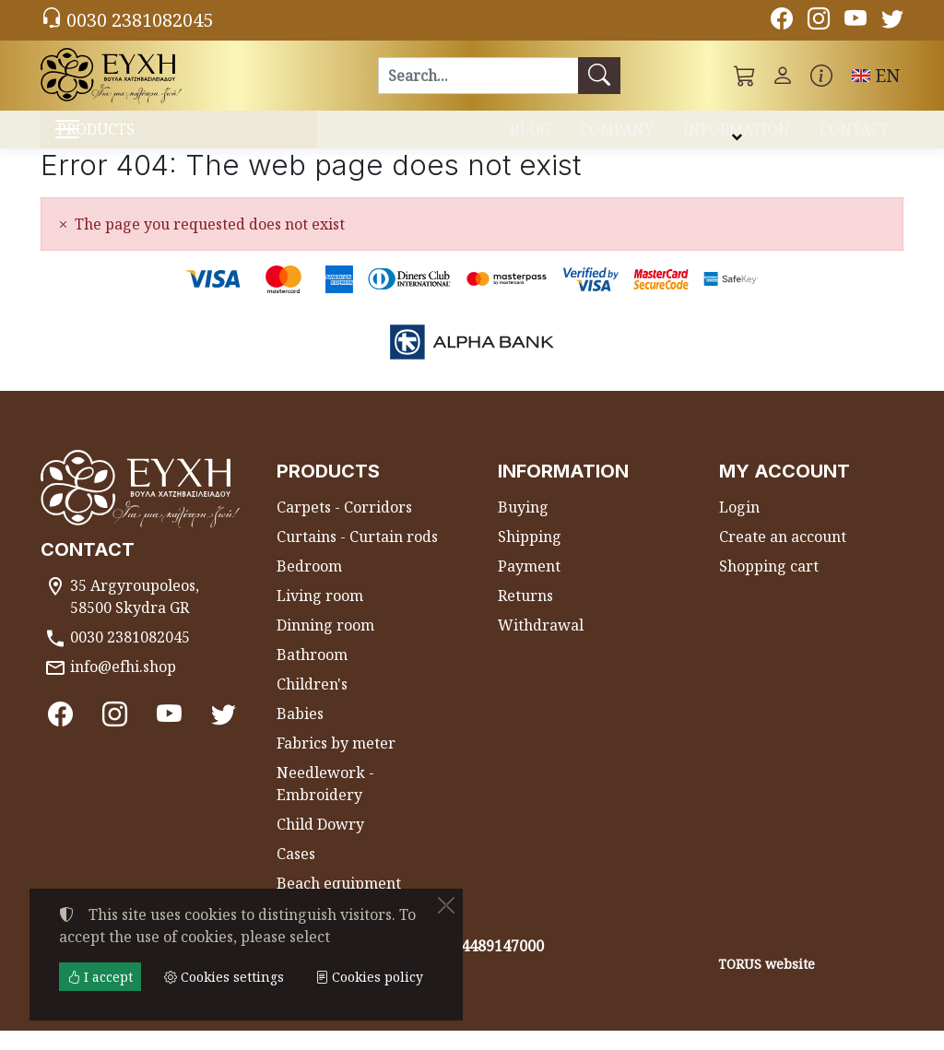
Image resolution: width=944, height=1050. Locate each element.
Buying (523, 526)
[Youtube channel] (855, 21)
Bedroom (309, 585)
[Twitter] (892, 21)
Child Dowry (320, 843)
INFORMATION (736, 136)
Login (739, 526)
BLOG (530, 136)
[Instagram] (819, 21)
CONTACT (854, 136)
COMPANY (617, 136)
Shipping (529, 556)
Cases (296, 873)
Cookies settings (106, 1024)
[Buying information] (821, 75)
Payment (529, 585)
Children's (312, 703)
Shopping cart (769, 585)
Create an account (782, 556)
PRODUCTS (140, 138)
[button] (744, 75)
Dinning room (325, 644)
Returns (525, 615)
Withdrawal (541, 644)
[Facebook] (782, 21)
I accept (100, 976)
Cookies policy (369, 976)
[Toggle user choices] (782, 75)
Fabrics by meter (336, 762)
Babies (300, 733)
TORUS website (766, 983)
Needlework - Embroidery (325, 803)
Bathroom (312, 674)
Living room (320, 615)
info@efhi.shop (123, 686)
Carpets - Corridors (344, 526)
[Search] (478, 75)
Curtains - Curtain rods (357, 556)
